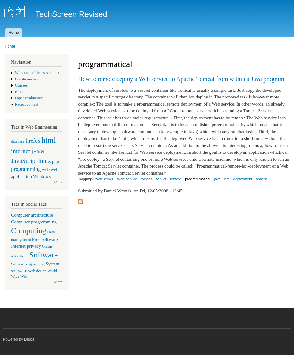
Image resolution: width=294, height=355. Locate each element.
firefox (32, 141)
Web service (127, 179)
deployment (242, 179)
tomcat (146, 179)
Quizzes (21, 85)
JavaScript (24, 160)
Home (13, 32)
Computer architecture (32, 215)
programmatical (197, 179)
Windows (42, 176)
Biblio (20, 92)
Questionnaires (27, 79)
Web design (37, 271)
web (46, 169)
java (37, 150)
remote (175, 179)
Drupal (30, 339)
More (58, 182)
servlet (161, 179)
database (17, 141)
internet (20, 151)
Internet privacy (26, 246)
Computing (28, 230)
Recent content (26, 104)
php (55, 161)
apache (262, 179)
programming (26, 169)
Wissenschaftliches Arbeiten (37, 73)
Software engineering (28, 264)
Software (43, 254)
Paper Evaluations (29, 98)
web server (104, 179)
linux (44, 160)
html (48, 140)
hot (227, 179)
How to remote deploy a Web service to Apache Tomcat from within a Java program (181, 78)
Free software (45, 239)
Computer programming (34, 221)
